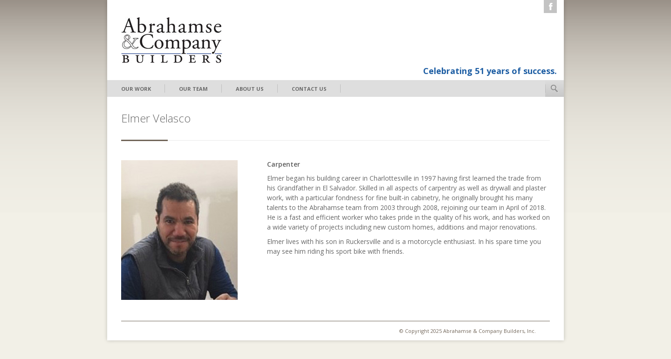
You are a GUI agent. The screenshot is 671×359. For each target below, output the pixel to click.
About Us (250, 88)
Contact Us (309, 88)
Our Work (136, 88)
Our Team (193, 88)
